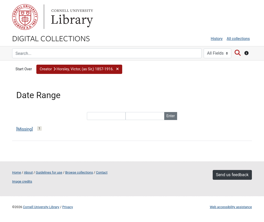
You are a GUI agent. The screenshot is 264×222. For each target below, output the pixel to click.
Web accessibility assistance (231, 207)
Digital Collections (51, 38)
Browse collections (79, 172)
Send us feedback (232, 174)
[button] (79, 69)
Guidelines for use (49, 172)
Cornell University (25, 17)
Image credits (22, 181)
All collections (238, 39)
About (28, 172)
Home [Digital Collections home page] (16, 172)
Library (71, 17)
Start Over (23, 69)
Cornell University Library (41, 207)
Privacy (67, 207)
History (217, 39)
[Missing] (24, 129)
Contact (102, 172)
